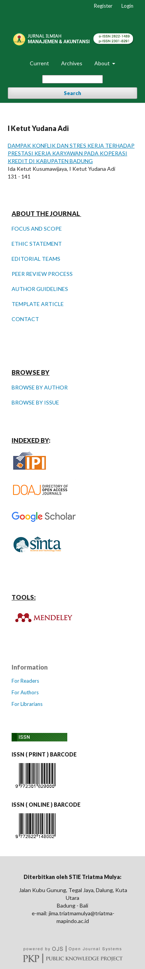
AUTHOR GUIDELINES (40, 289)
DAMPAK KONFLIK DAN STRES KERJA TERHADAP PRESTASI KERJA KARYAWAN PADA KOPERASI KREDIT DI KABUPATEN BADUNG (71, 153)
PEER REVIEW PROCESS (42, 273)
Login (127, 6)
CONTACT (25, 319)
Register (103, 6)
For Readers (25, 681)
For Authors (25, 692)
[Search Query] (72, 79)
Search (72, 93)
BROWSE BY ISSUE (35, 402)
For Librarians (27, 704)
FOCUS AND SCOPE (37, 228)
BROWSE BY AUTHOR (40, 387)
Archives (71, 63)
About (102, 63)
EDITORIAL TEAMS (36, 258)
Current (39, 63)
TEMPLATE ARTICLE (38, 304)
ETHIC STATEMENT (37, 243)
